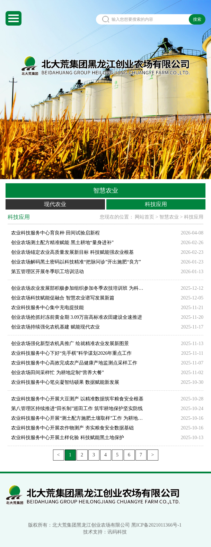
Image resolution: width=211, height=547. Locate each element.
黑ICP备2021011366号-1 (156, 525)
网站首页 (144, 217)
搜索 (197, 19)
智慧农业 (169, 217)
